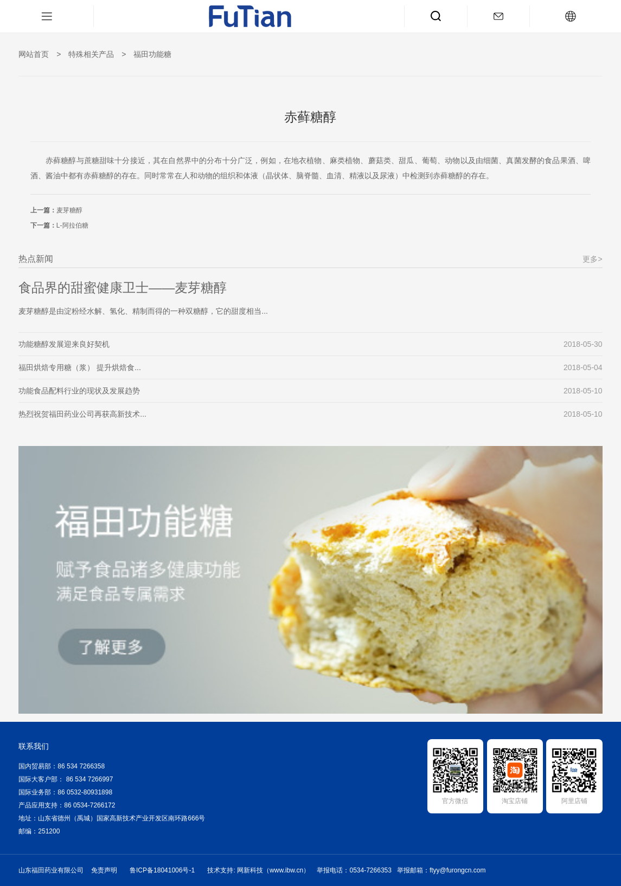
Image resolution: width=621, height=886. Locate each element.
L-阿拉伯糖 (72, 225)
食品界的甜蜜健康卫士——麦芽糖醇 (122, 287)
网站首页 (33, 54)
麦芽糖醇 (69, 210)
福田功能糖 (152, 54)
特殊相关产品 (91, 54)
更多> (592, 259)
